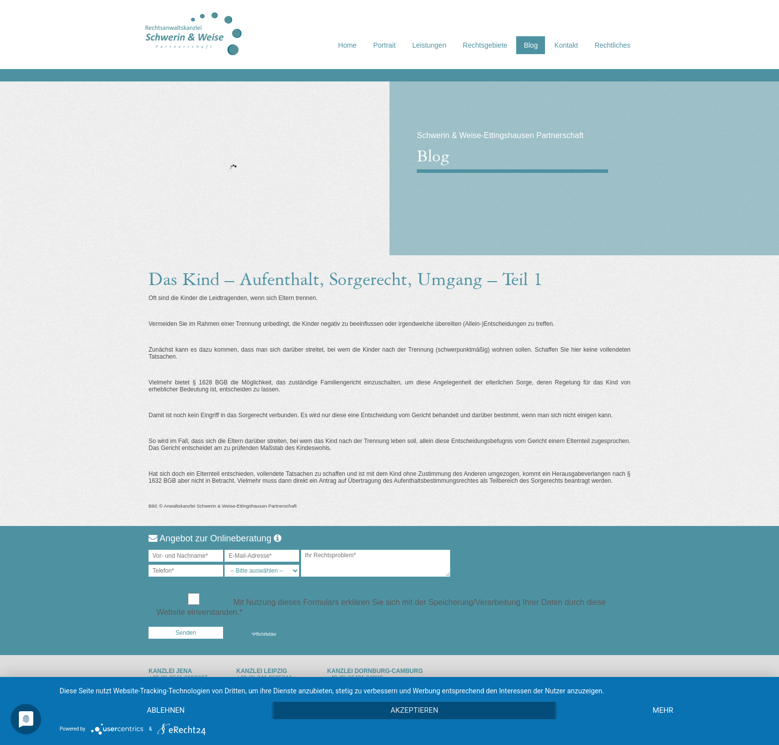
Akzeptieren (414, 710)
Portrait (384, 45)
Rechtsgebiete (485, 45)
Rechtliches (612, 45)
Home (347, 45)
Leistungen (429, 45)
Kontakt (566, 45)
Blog (531, 45)
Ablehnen (165, 710)
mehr (663, 710)
